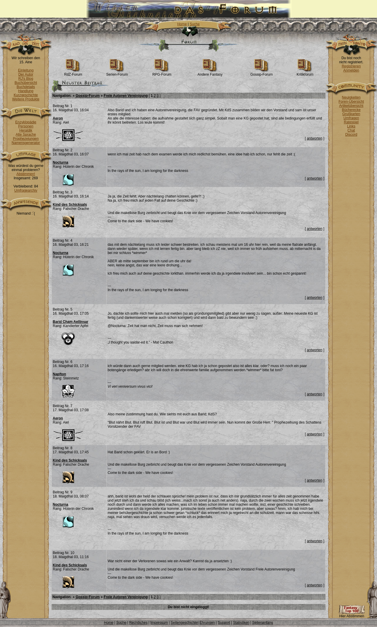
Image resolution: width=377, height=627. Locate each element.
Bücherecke (351, 110)
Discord (351, 134)
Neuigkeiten (351, 97)
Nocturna (60, 162)
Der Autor (25, 74)
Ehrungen (207, 623)
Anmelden (351, 70)
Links (351, 126)
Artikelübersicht (351, 106)
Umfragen (351, 118)
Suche (195, 24)
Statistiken (241, 623)
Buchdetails (25, 87)
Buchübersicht (25, 83)
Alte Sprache (26, 134)
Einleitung (26, 70)
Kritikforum (305, 73)
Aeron (58, 118)
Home (182, 24)
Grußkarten (351, 114)
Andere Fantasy (210, 73)
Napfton (59, 374)
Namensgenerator (25, 143)
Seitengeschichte (184, 623)
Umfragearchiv (25, 190)
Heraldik (25, 130)
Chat (351, 130)
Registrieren (351, 66)
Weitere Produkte (25, 99)
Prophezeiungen (26, 139)
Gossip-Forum (261, 73)
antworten (315, 138)
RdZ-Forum (73, 73)
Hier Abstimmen (352, 614)
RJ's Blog (25, 79)
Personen (25, 126)
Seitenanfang (262, 623)
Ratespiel (351, 122)
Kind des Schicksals (70, 205)
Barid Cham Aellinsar (70, 322)
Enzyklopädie (25, 122)
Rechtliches (138, 623)
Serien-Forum (117, 73)
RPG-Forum (161, 73)
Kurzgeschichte (26, 95)
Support (224, 623)
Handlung (25, 91)
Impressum (159, 623)
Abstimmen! (25, 174)
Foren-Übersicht (351, 101)
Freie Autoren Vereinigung (126, 96)
